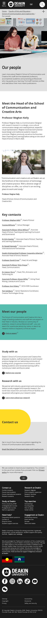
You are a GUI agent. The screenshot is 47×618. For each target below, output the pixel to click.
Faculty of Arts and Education (19, 11)
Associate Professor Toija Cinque (15, 265)
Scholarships (29, 504)
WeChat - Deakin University (5, 589)
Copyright (5, 601)
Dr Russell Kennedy (10, 246)
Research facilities (30, 494)
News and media (30, 523)
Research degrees (30, 490)
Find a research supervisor (33, 492)
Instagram (12, 581)
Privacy (4, 603)
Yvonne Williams (9, 225)
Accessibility (28, 599)
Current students (7, 490)
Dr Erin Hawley (9, 239)
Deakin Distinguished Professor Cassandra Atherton (23, 253)
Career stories (29, 510)
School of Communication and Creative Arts (18, 14)
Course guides (29, 506)
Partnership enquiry (31, 517)
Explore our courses (13, 373)
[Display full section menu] (43, 11)
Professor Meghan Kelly (12, 220)
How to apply (29, 508)
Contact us (5, 519)
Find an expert (12, 333)
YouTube (35, 581)
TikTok (27, 581)
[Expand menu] (4, 3)
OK (23, 478)
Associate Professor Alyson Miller (16, 279)
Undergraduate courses (9, 506)
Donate (27, 521)
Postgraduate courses (9, 508)
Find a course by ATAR (9, 504)
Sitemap (4, 599)
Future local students (9, 492)
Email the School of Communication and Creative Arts (22, 449)
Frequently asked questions (11, 517)
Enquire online (7, 521)
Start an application (8, 510)
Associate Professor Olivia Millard (16, 230)
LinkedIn (20, 581)
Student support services (10, 523)
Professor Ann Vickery (11, 286)
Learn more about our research (18, 398)
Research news (29, 496)
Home (4, 11)
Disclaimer (28, 601)
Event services (29, 519)
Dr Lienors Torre (9, 272)
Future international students (11, 494)
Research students (8, 496)
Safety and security (31, 603)
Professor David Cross (11, 260)
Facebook (5, 581)
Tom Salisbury (8, 291)
